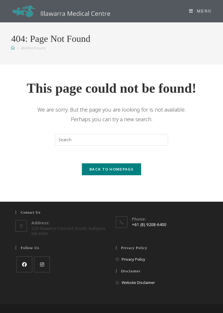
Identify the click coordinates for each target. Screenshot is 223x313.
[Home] (13, 48)
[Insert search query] (111, 140)
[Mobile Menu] (200, 11)
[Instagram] (42, 264)
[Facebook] (24, 264)
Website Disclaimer (138, 282)
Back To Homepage (111, 169)
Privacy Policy (133, 259)
